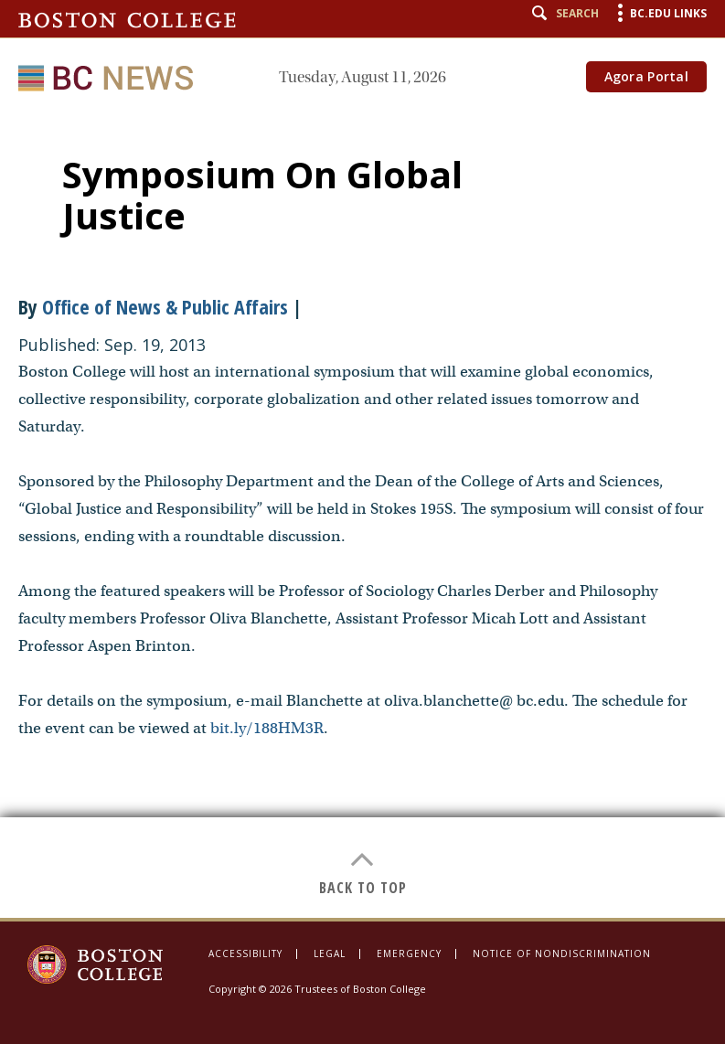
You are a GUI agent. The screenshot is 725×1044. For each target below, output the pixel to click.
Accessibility (245, 953)
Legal (330, 953)
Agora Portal (646, 76)
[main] (362, 515)
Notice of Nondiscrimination (562, 953)
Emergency (409, 953)
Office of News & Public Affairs (165, 306)
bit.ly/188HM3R (267, 728)
